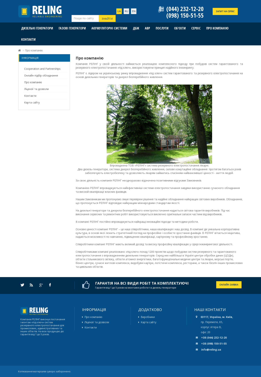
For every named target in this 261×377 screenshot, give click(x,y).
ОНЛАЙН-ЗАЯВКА (228, 284)
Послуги (162, 28)
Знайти (107, 18)
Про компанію (217, 28)
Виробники (148, 317)
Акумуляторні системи (109, 28)
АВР (147, 28)
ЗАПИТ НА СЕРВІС (225, 11)
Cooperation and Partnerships (42, 68)
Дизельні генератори (37, 28)
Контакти (28, 39)
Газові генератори (72, 28)
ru (126, 11)
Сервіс (196, 28)
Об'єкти (180, 28)
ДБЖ (136, 28)
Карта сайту (32, 102)
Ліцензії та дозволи (36, 89)
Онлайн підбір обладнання (41, 75)
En (133, 11)
